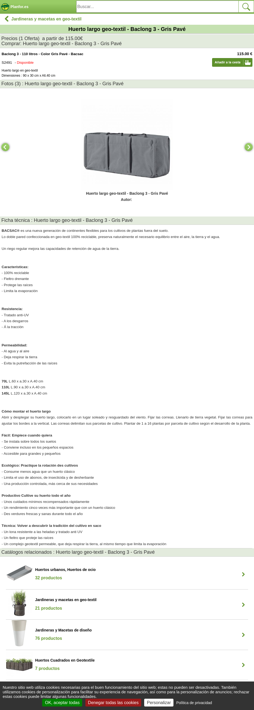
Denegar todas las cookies (113, 702)
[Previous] (5, 147)
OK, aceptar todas (62, 702)
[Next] (249, 147)
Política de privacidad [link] (194, 703)
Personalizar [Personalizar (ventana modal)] (159, 702)
